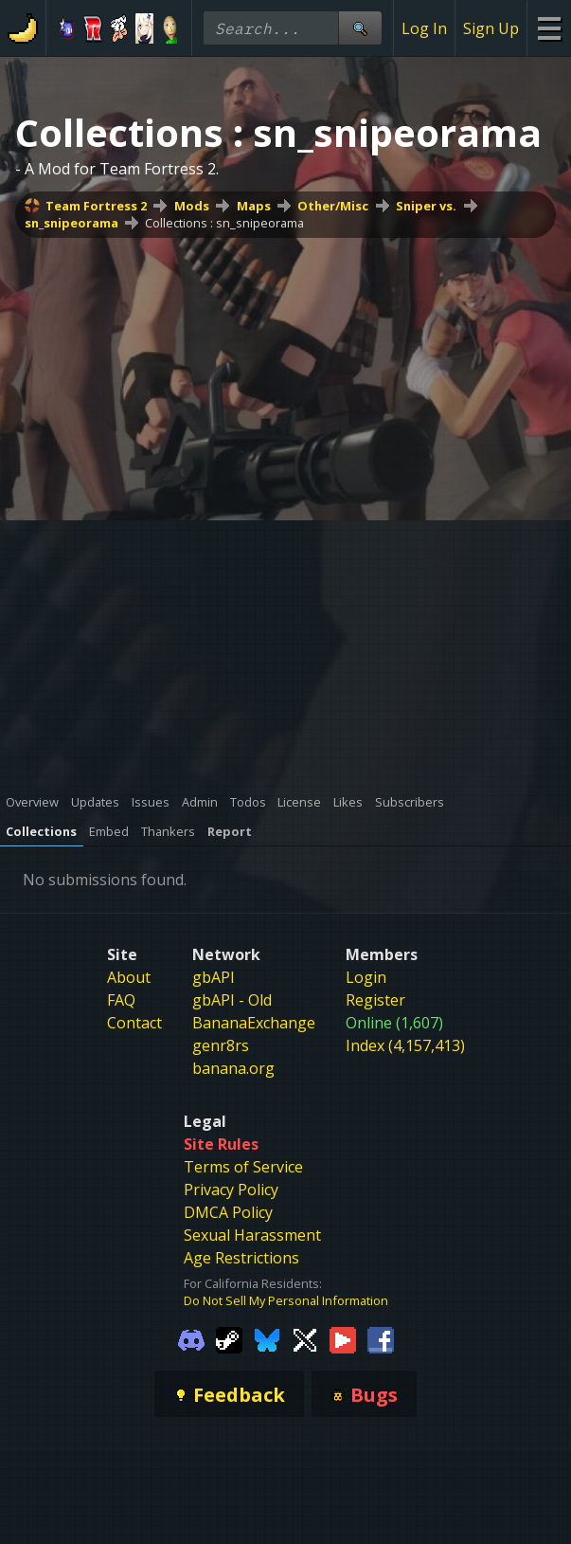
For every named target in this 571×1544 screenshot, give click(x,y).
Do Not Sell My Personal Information (286, 1300)
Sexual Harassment (252, 1235)
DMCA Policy (228, 1212)
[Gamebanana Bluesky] (267, 1338)
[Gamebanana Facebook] (381, 1338)
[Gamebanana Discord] (191, 1338)
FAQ (121, 1000)
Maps (254, 205)
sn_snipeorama (71, 222)
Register (375, 1000)
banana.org (233, 1068)
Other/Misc (332, 205)
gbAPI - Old (232, 1000)
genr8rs (220, 1045)
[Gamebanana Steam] (229, 1338)
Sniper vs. (426, 205)
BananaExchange (253, 1022)
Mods (191, 205)
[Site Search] (360, 28)
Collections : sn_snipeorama (224, 222)
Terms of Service (243, 1166)
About (129, 977)
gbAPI (213, 977)
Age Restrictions (241, 1257)
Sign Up (491, 28)
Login (366, 977)
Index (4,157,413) (405, 1045)
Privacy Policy (231, 1189)
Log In (424, 28)
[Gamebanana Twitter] (305, 1338)
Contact (134, 1022)
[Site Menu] (548, 28)
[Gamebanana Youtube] (343, 1338)
